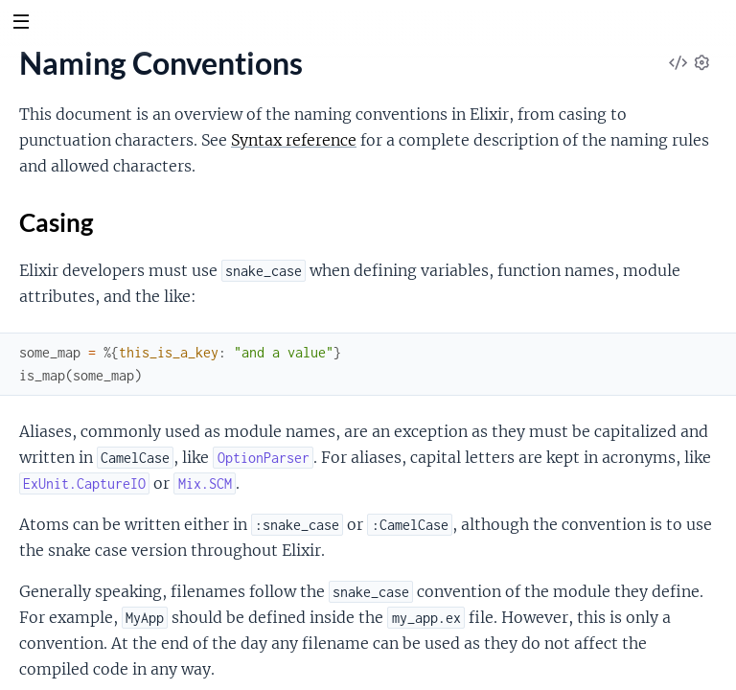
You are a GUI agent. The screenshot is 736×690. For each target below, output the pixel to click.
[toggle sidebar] (20, 24)
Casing (56, 222)
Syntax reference (293, 140)
